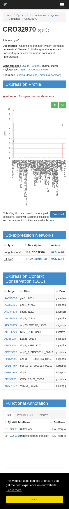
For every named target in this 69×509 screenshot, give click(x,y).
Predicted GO (25, 415)
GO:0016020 (17, 429)
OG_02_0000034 (32, 65)
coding (21, 75)
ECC (39, 281)
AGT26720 (10, 332)
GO (9, 415)
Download (58, 214)
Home (9, 15)
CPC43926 (10, 352)
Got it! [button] (34, 499)
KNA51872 (10, 386)
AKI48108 (10, 338)
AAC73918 (10, 298)
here (51, 220)
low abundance (45, 96)
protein (44, 75)
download (31, 75)
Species (21, 15)
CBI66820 (10, 345)
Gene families (11, 65)
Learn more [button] (14, 490)
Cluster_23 (40, 259)
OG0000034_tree (38, 69)
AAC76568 (10, 318)
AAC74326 (10, 305)
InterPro (43, 415)
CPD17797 (10, 365)
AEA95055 (10, 325)
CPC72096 (10, 359)
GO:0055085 (17, 435)
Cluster (8, 259)
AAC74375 (10, 311)
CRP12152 (10, 372)
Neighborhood (12, 252)
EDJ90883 (10, 379)
